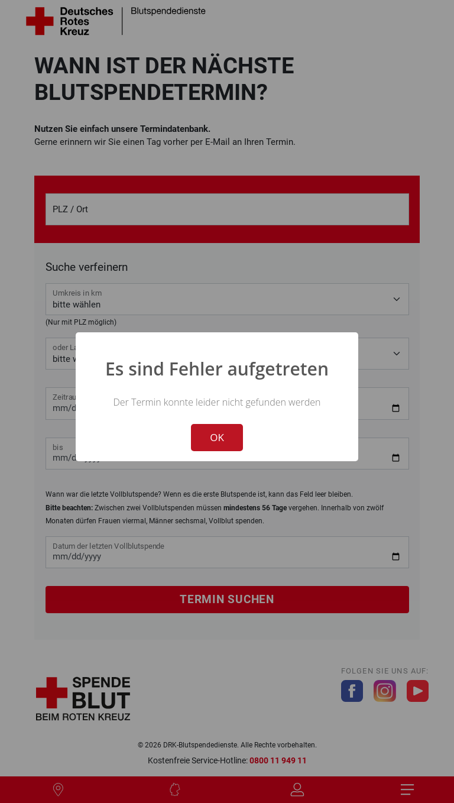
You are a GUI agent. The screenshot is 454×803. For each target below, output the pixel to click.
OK (217, 437)
